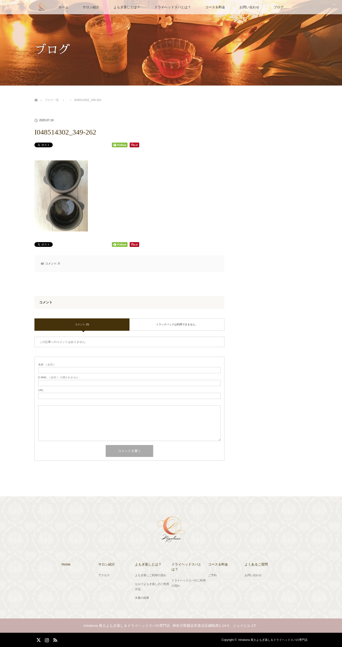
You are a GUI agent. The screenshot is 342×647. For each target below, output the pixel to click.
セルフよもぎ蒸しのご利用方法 (152, 586)
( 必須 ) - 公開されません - (59, 377)
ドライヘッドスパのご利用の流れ (188, 583)
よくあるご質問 (256, 564)
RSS (54, 639)
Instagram (46, 639)
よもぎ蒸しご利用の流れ (150, 575)
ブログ (279, 7)
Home (66, 564)
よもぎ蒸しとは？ (127, 7)
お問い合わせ (249, 7)
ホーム (63, 7)
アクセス (104, 575)
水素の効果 (142, 597)
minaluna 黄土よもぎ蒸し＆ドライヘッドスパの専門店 (273, 640)
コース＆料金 (215, 7)
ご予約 (212, 575)
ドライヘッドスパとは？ (172, 7)
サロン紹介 (91, 7)
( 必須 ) (46, 364)
